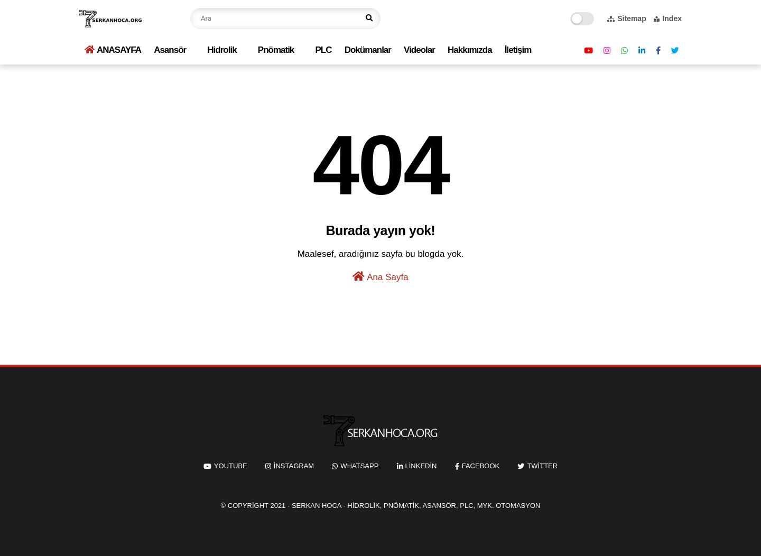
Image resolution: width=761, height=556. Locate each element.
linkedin (421, 466)
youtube (230, 466)
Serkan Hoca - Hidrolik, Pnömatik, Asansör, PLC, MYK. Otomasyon (416, 505)
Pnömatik (276, 50)
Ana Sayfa (380, 276)
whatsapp (359, 466)
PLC (323, 50)
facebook (481, 466)
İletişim (518, 50)
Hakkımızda (470, 50)
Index (668, 18)
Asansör (170, 50)
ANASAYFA (113, 50)
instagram (294, 466)
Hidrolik (221, 50)
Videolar (419, 50)
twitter (542, 466)
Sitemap (626, 18)
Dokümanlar (368, 50)
